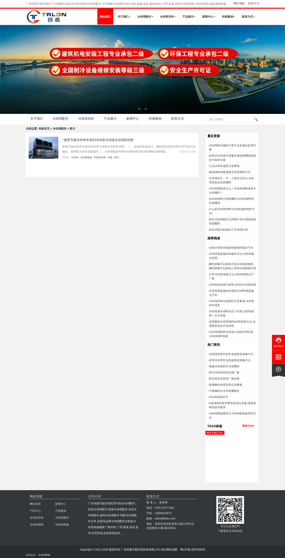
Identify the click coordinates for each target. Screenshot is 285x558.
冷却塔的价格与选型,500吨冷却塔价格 (232, 284)
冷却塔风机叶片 (218, 397)
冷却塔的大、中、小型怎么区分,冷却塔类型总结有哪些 (231, 180)
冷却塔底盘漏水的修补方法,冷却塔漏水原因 (231, 256)
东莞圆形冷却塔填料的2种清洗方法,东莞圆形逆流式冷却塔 (232, 323)
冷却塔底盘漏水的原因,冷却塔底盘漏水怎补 (231, 293)
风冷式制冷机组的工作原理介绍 (228, 229)
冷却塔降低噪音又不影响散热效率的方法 (232, 415)
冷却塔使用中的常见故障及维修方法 (231, 354)
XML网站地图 (169, 549)
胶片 (116, 157)
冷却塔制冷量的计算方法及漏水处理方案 (232, 147)
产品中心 (35, 510)
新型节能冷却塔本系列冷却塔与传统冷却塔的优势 (99, 140)
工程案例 (60, 510)
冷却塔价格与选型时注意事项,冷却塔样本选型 (231, 303)
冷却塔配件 (145, 16)
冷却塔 (74, 157)
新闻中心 (208, 16)
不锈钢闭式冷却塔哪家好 (224, 390)
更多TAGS (248, 425)
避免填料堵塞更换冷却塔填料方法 (230, 172)
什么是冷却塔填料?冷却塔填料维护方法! (232, 211)
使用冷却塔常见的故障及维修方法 (230, 360)
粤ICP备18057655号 (192, 549)
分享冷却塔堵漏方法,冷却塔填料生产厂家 (231, 276)
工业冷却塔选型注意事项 (224, 166)
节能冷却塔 (100, 157)
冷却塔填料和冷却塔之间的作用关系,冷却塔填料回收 (231, 334)
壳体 (110, 157)
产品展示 (189, 16)
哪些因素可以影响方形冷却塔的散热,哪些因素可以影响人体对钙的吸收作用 (232, 266)
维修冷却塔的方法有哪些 (224, 366)
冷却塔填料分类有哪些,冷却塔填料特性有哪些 (231, 201)
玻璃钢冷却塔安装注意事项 (225, 384)
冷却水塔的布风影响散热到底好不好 (231, 247)
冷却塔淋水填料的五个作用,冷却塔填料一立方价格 (231, 313)
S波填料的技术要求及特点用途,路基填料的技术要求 (232, 405)
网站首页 (105, 16)
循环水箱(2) (212, 432)
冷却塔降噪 (44, 555)
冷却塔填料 (37, 524)
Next (4, 69)
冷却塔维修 (62, 524)
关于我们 (124, 16)
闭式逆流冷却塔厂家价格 (224, 378)
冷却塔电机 (86, 157)
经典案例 (228, 16)
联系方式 (253, 3)
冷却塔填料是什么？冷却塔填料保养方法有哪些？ (232, 190)
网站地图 (238, 3)
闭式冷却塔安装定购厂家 (224, 372)
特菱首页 (44, 128)
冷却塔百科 (168, 16)
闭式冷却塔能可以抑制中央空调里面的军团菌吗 (232, 221)
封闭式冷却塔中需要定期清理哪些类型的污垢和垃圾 (232, 157)
